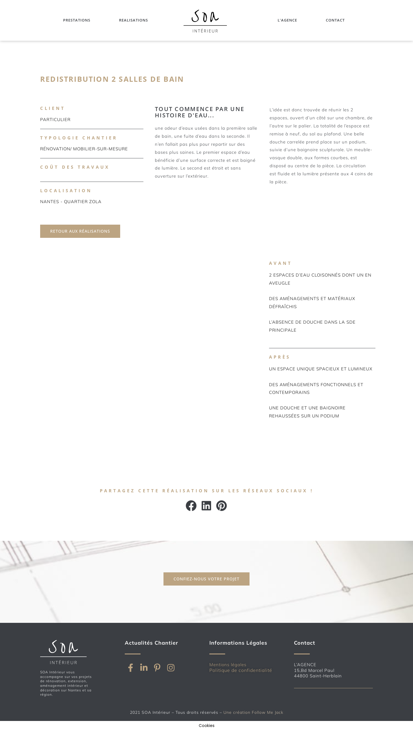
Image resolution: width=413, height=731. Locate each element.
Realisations (133, 20)
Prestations (76, 20)
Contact (335, 20)
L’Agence (287, 20)
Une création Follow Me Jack (253, 712)
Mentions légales (227, 664)
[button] (191, 505)
